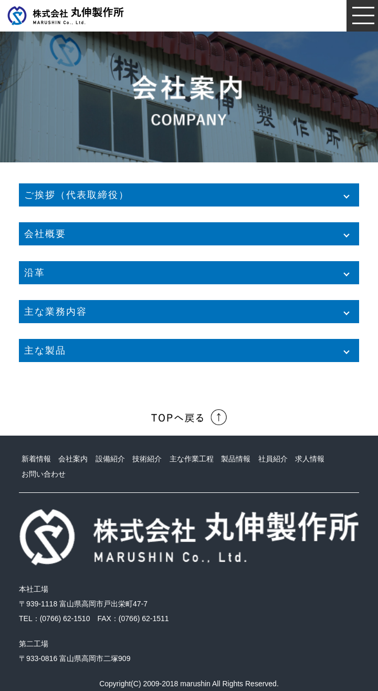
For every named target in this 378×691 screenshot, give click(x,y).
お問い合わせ (44, 474)
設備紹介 (110, 459)
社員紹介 (273, 459)
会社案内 (73, 459)
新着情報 (36, 459)
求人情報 (309, 459)
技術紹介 (147, 459)
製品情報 (235, 459)
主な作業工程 (192, 459)
